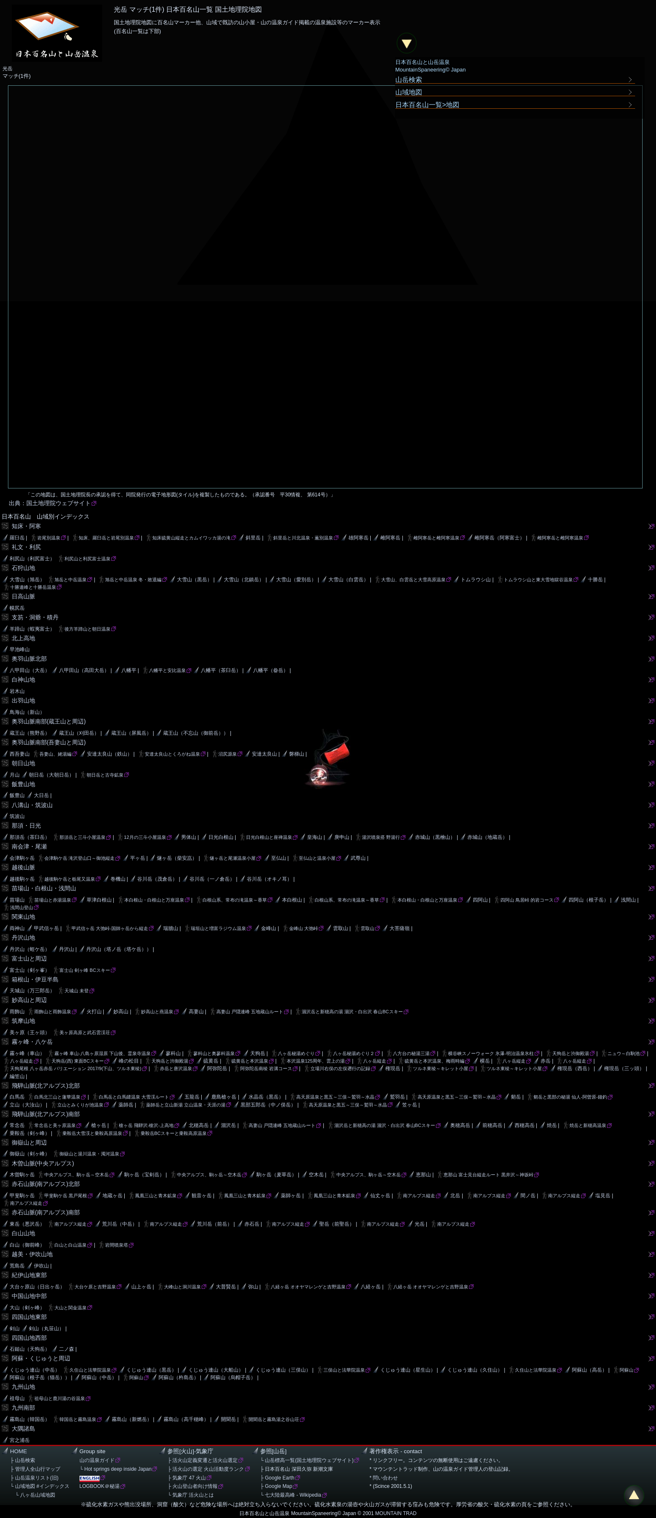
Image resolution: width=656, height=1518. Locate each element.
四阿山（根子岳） (589, 900)
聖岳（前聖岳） (336, 1224)
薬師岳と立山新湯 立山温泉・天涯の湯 (186, 1104)
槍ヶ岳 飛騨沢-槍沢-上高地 (146, 1125)
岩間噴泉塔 (116, 1244)
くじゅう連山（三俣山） (283, 1370)
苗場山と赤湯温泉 (52, 899)
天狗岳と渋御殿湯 (570, 1053)
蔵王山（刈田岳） (79, 733)
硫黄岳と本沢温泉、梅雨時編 (434, 1060)
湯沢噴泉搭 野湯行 (381, 837)
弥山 (253, 1287)
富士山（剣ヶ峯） (30, 970)
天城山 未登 (76, 990)
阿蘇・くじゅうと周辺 (41, 1358)
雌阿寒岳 (390, 538)
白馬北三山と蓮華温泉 (57, 1096)
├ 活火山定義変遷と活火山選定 (202, 1460)
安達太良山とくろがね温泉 (172, 753)
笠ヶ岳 (409, 1105)
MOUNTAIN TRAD (396, 1513)
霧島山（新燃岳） (132, 1419)
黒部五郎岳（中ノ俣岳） (268, 1105)
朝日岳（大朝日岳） (51, 775)
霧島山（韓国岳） (30, 1419)
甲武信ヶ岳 (46, 928)
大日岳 (41, 795)
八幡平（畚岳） (270, 670)
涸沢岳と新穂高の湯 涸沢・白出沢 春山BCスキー (352, 1011)
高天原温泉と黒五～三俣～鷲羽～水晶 (335, 1096)
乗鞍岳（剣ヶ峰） (30, 1133)
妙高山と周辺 (29, 1000)
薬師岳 (125, 1105)
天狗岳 (257, 1053)
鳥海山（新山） (27, 712)
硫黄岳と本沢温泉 (249, 1060)
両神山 (17, 928)
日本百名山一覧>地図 (427, 104)
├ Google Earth (277, 1478)
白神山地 (23, 679)
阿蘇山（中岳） (99, 1377)
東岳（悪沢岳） (27, 1224)
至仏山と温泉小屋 (317, 858)
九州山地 (23, 1386)
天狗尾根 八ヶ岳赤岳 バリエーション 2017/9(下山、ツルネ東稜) (75, 1068)
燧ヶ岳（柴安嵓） (177, 858)
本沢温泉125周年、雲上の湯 (316, 1060)
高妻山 (196, 1012)
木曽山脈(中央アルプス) (43, 1163)
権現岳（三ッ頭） (624, 1068)
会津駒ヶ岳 (22, 858)
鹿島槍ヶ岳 (223, 1097)
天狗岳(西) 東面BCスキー (77, 1060)
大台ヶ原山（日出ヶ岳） (37, 1287)
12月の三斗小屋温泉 (145, 837)
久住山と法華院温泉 (90, 1369)
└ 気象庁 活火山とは (190, 1495)
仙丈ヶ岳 (380, 1196)
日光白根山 (220, 837)
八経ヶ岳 (371, 1287)
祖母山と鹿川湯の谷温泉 (59, 1398)
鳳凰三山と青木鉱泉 (156, 1195)
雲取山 (340, 928)
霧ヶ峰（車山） (27, 1053)
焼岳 (552, 1125)
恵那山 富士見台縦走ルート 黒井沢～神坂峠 (488, 1174)
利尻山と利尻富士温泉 (87, 558)
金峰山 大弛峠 (303, 928)
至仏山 (278, 858)
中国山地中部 (29, 1296)
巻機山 (118, 879)
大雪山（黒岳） (194, 580)
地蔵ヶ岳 (112, 1196)
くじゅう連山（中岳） (35, 1370)
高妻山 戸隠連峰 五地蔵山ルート (249, 1011)
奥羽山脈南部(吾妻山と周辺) (49, 742)
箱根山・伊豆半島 (35, 979)
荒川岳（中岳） (119, 1224)
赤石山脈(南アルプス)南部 (46, 1212)
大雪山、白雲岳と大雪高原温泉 (413, 579)
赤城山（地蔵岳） (487, 837)
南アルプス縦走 (419, 1195)
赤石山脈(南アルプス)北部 (46, 1184)
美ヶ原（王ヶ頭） (30, 1032)
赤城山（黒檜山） (435, 837)
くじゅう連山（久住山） (474, 1370)
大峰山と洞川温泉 (182, 1286)
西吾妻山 (20, 754)
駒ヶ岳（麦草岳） (276, 1175)
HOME (18, 1451)
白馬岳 (17, 1097)
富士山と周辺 (29, 958)
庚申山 (341, 837)
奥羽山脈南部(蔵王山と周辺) (49, 721)
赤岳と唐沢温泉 (176, 1068)
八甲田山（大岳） (30, 670)
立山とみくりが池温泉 (80, 1104)
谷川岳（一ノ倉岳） (212, 879)
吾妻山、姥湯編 (55, 753)
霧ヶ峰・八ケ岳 (32, 1041)
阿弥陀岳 (217, 1068)
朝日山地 (23, 763)
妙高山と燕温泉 (157, 1011)
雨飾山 (17, 1012)
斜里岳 (253, 538)
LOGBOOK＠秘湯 (99, 1486)
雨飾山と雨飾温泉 (52, 1011)
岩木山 (17, 691)
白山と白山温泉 (70, 1244)
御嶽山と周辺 (29, 1142)
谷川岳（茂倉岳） (157, 879)
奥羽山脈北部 (29, 658)
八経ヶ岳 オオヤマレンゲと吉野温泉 (308, 1286)
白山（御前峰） (27, 1245)
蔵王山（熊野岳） (30, 733)
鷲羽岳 (397, 1097)
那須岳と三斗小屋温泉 (82, 837)
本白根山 (292, 900)
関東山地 (23, 916)
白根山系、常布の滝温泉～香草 (234, 899)
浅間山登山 (21, 907)
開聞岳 (228, 1419)
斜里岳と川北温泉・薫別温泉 (303, 537)
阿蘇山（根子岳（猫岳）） (40, 1377)
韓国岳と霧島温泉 (77, 1419)
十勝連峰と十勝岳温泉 (33, 587)
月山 (15, 775)
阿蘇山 (626, 1369)
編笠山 (17, 1076)
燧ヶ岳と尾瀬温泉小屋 (233, 858)
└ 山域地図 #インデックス (39, 1486)
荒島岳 (17, 1266)
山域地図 (408, 92)
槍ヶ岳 (98, 1125)
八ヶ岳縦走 (21, 1060)
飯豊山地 (23, 784)
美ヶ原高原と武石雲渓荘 (84, 1032)
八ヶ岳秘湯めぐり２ (353, 1053)
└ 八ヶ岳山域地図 (32, 1495)
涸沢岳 (228, 1125)
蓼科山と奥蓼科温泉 (214, 1053)
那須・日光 (26, 825)
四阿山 (480, 900)
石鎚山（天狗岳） (30, 1349)
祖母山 (17, 1398)
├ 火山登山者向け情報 (192, 1486)
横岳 (485, 1061)
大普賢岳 (226, 1287)
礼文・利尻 (26, 547)
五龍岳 (192, 1097)
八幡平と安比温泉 (167, 670)
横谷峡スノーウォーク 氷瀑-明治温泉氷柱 (491, 1053)
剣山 (15, 1328)
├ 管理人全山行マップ (35, 1469)
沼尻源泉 (227, 753)
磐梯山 (296, 754)
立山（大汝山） (27, 1105)
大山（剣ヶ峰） (27, 1308)
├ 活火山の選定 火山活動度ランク (205, 1469)
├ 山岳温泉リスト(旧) (34, 1478)
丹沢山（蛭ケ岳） (30, 949)
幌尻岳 (17, 608)
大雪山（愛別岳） (296, 580)
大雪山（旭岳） (27, 580)
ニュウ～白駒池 (623, 1053)
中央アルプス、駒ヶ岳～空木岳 (76, 1174)
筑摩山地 (23, 1020)
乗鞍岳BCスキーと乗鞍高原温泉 (174, 1133)
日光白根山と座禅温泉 (269, 837)
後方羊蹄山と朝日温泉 (87, 628)
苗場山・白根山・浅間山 (44, 888)
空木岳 (316, 1175)
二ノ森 (66, 1349)
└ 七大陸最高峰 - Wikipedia (290, 1495)
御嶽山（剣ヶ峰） (30, 1154)
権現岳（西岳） (574, 1068)
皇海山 (314, 837)
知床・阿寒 (26, 526)
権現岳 (392, 1068)
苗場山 (17, 900)
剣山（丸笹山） (46, 1328)
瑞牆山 (170, 928)
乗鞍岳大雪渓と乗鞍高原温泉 (92, 1133)
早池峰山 (20, 649)
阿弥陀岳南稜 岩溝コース (266, 1068)
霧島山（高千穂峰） (186, 1419)
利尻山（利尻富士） (32, 559)
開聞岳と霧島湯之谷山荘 (274, 1419)
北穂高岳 (199, 1125)
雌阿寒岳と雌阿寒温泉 (436, 537)
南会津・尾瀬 (29, 846)
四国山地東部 (29, 1317)
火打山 (94, 1012)
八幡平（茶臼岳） (221, 670)
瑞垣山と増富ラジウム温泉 (218, 928)
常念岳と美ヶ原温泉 (55, 1125)
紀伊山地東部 (29, 1275)
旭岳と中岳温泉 (70, 579)
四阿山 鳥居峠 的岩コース (527, 899)
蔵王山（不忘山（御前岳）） (195, 733)
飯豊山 (17, 795)
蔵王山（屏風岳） (131, 733)
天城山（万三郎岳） (32, 991)
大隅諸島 (23, 1428)
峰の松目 (129, 1061)
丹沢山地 (23, 937)
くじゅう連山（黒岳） (151, 1370)
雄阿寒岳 (358, 538)
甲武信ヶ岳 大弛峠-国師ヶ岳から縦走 (110, 928)
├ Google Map (276, 1486)
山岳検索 (408, 79)
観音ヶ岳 (202, 1196)
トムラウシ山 (476, 580)
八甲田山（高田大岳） (84, 670)
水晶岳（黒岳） (266, 1097)
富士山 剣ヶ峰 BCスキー (84, 970)
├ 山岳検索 (22, 1460)
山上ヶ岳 (141, 1287)
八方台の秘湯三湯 (411, 1053)
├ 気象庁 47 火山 (186, 1478)
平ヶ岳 (137, 858)
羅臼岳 (17, 538)
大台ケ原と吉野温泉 (95, 1286)
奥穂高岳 (460, 1125)
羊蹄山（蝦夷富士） (32, 629)
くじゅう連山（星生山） (408, 1370)
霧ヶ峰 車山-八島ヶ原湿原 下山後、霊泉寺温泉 (102, 1053)
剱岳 (516, 1097)
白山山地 (23, 1233)
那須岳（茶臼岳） (30, 837)
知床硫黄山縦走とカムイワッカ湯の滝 (191, 537)
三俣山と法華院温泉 (344, 1369)
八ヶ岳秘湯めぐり (296, 1053)
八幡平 (128, 670)
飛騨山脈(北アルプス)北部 (46, 1085)
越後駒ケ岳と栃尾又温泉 (69, 879)
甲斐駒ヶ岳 (22, 1196)
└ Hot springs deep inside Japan (115, 1469)
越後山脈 (23, 867)
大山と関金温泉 (70, 1307)
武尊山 (358, 858)
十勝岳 (595, 580)
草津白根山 (99, 900)
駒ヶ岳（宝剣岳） (144, 1175)
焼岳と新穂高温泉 (587, 1125)
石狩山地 (23, 568)
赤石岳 (251, 1224)
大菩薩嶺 (400, 928)
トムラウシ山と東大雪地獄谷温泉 (538, 579)
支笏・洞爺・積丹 (35, 617)
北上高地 (23, 638)
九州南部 (23, 1407)
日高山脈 (23, 596)
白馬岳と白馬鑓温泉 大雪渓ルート (134, 1096)
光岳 (420, 1224)
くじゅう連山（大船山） (215, 1370)
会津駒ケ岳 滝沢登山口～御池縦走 (79, 858)
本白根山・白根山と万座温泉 (154, 899)
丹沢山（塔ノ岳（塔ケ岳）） (118, 949)
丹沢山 (66, 949)
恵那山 (423, 1175)
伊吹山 (41, 1266)
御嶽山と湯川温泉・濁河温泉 (89, 1153)
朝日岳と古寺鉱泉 (105, 774)
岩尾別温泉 (48, 537)
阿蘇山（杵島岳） (179, 1377)
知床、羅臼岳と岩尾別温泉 (106, 537)
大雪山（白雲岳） (348, 580)
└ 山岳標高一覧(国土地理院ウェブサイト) (307, 1460)
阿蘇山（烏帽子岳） (233, 1377)
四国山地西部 (29, 1337)
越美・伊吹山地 (32, 1254)
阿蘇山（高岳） (589, 1370)
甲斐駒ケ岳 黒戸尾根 (65, 1195)
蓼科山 (173, 1053)
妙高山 (120, 1012)
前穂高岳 (492, 1125)
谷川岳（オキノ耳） (269, 879)
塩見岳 (602, 1196)
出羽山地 (23, 700)
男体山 (188, 837)
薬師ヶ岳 (291, 1196)
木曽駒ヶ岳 (22, 1175)
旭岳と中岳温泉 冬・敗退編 (133, 579)
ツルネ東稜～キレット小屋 (440, 1068)
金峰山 (268, 928)
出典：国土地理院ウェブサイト (50, 503)
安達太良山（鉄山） (109, 754)
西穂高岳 (525, 1125)
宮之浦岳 (20, 1440)
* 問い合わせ (383, 1478)
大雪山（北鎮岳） (244, 580)
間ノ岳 (528, 1196)
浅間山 (628, 900)
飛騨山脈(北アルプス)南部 (46, 1114)
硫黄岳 (210, 1061)
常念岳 (17, 1125)
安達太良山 (264, 754)
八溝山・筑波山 (32, 805)
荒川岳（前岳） (214, 1224)
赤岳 (546, 1061)
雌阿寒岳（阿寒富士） (499, 538)
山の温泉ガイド (97, 1460)
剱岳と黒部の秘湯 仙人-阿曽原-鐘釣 (570, 1096)
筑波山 (17, 816)
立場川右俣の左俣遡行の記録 (340, 1068)
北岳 (455, 1196)
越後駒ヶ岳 (22, 879)
